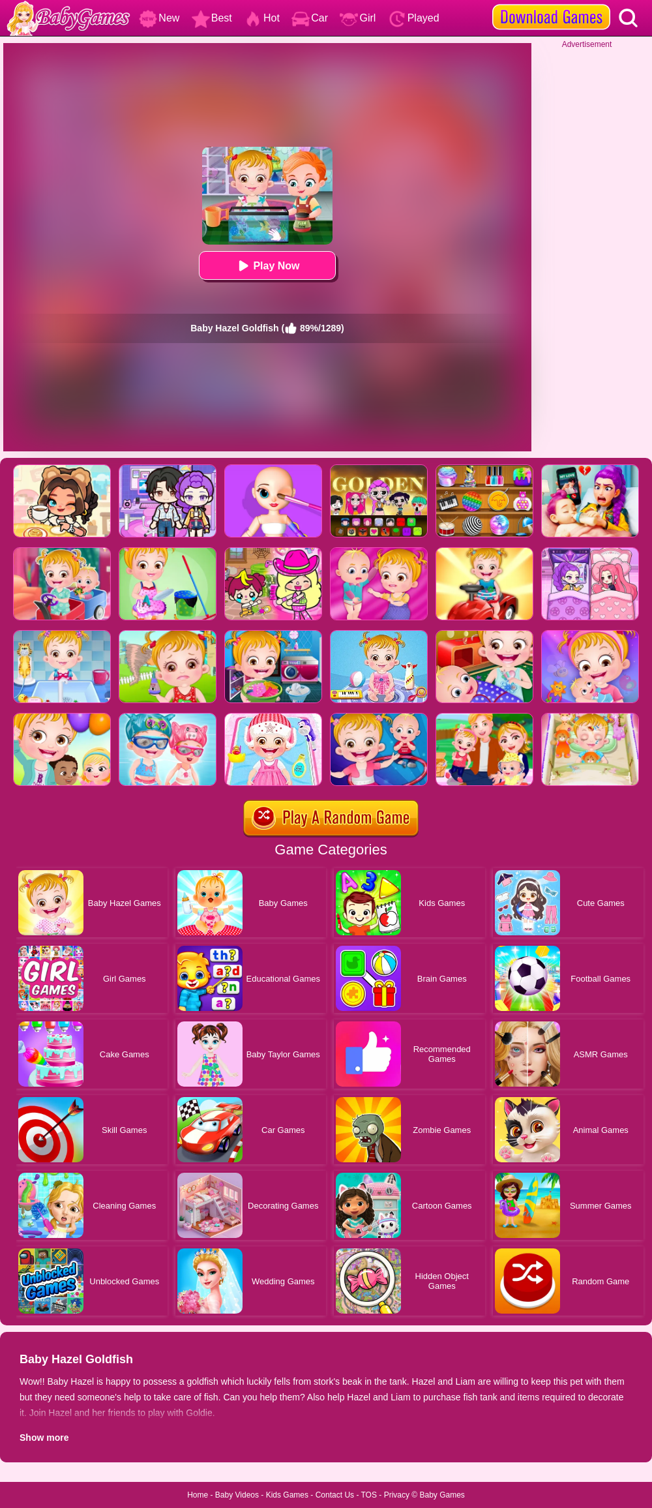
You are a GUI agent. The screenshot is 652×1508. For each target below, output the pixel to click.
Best (212, 17)
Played (413, 17)
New (159, 17)
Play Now (267, 266)
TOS (369, 1495)
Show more (44, 1437)
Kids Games (287, 1495)
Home (197, 1495)
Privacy (396, 1495)
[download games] (551, 4)
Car (309, 17)
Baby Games (441, 1495)
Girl (358, 17)
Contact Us (335, 1495)
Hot (262, 17)
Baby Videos (237, 1495)
